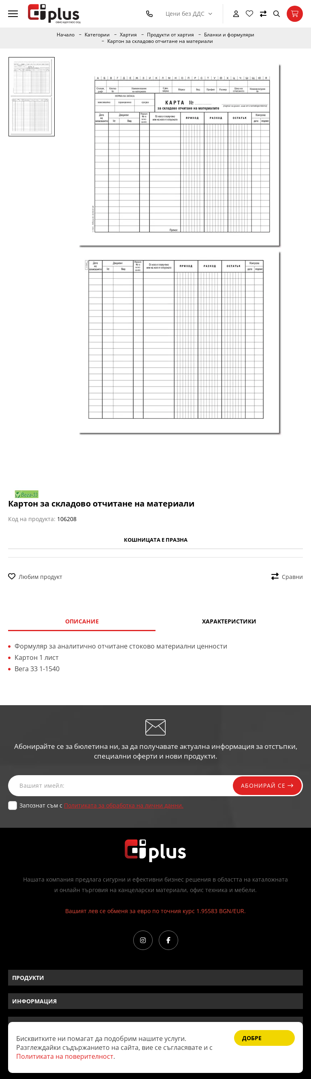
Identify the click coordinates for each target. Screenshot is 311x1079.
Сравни (287, 577)
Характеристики (229, 621)
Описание (82, 621)
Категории (97, 35)
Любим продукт (35, 577)
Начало (66, 35)
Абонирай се (267, 785)
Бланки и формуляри (229, 35)
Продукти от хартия (170, 35)
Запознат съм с (101, 805)
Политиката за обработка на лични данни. (123, 805)
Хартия (128, 35)
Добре (252, 1038)
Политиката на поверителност (64, 1056)
